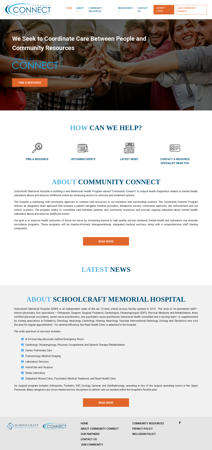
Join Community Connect (186, 10)
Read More (106, 241)
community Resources (95, 10)
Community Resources (148, 423)
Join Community (92, 444)
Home (69, 8)
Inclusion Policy (144, 434)
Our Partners (90, 434)
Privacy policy (142, 428)
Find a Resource (30, 82)
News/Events (125, 8)
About (80, 8)
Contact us (143, 10)
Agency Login (160, 9)
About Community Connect (100, 428)
